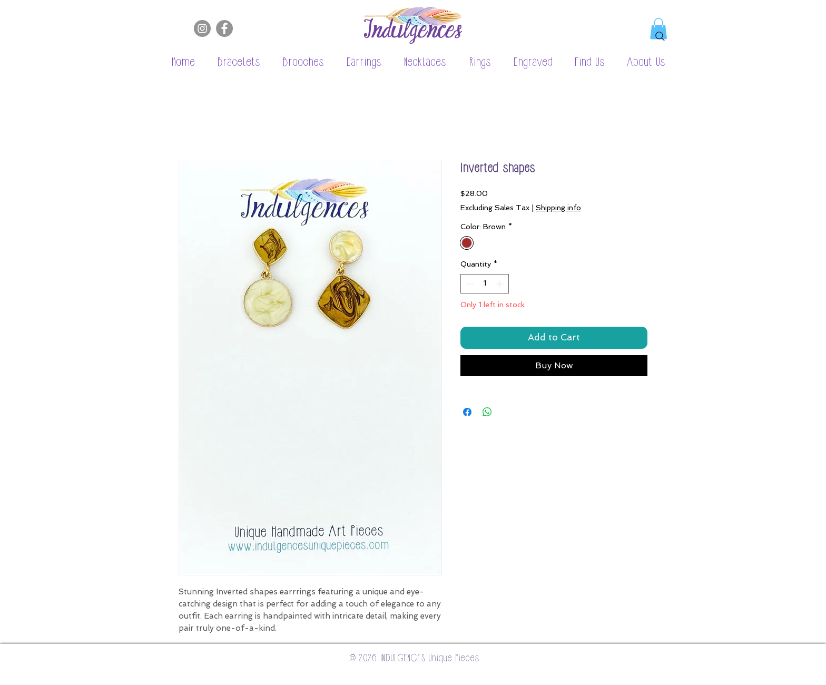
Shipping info (558, 207)
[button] (233, 62)
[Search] (660, 36)
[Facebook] (224, 28)
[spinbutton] (484, 284)
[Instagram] (202, 28)
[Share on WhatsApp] (487, 412)
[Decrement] (468, 284)
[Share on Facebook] (467, 412)
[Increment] (500, 284)
